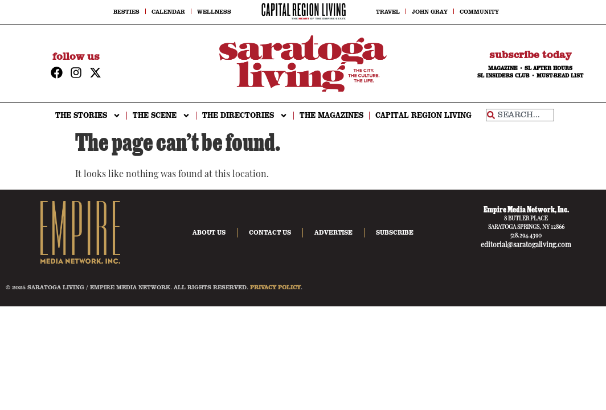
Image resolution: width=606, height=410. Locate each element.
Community (479, 11)
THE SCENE (161, 115)
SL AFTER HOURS (548, 68)
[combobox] (520, 115)
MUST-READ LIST (560, 75)
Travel (388, 11)
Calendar (168, 11)
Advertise (333, 232)
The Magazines (331, 115)
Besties (126, 11)
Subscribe (394, 232)
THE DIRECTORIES (245, 115)
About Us (209, 232)
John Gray (430, 11)
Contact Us (270, 232)
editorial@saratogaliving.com (526, 245)
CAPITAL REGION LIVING (423, 115)
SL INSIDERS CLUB (503, 75)
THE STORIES (88, 115)
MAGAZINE (503, 68)
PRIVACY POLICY (275, 287)
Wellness (214, 11)
